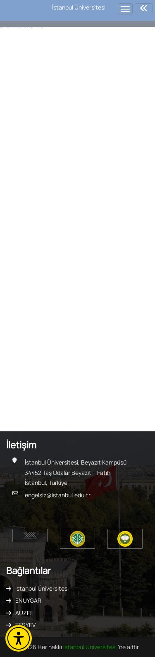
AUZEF (24, 613)
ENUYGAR (28, 600)
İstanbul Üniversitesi (42, 588)
